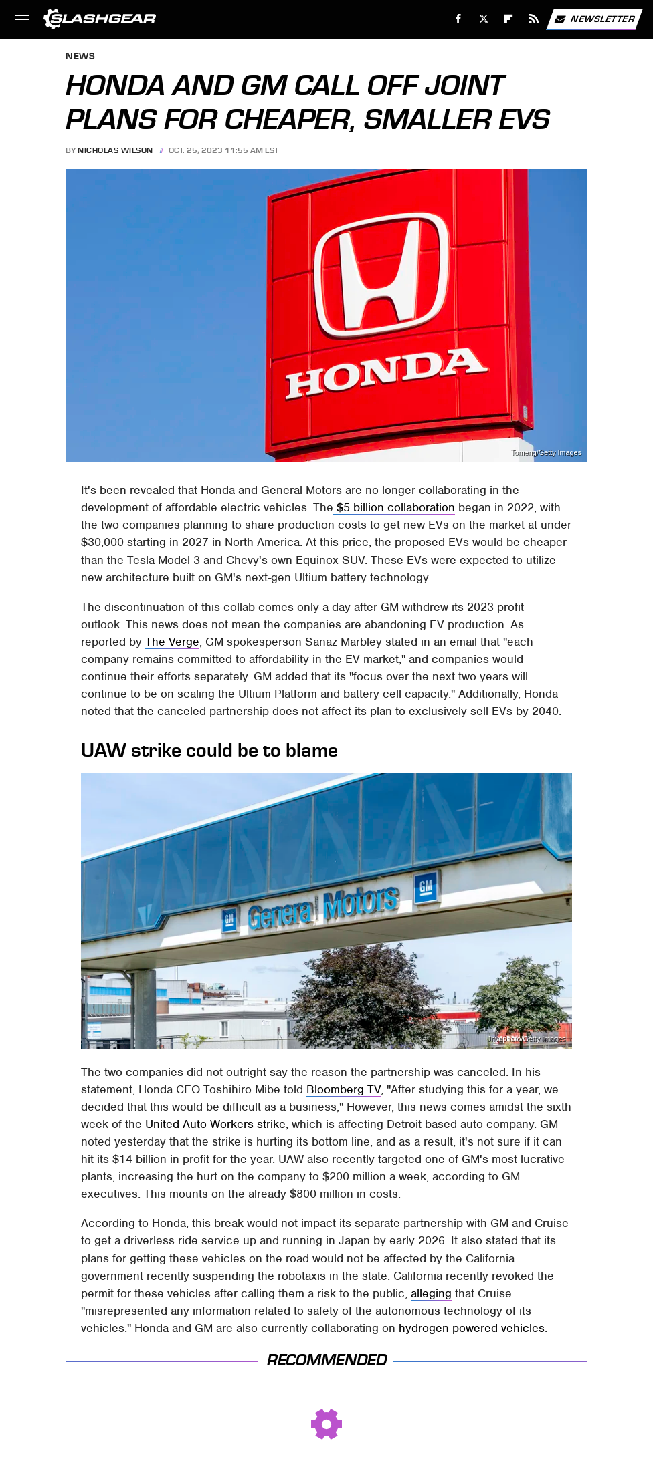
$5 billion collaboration (394, 507)
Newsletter (594, 19)
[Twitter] (483, 19)
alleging (431, 1293)
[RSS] (534, 19)
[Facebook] (458, 19)
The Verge (172, 641)
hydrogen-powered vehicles (472, 1328)
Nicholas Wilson (115, 150)
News (80, 57)
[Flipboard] (509, 19)
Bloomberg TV (343, 1089)
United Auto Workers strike (215, 1124)
